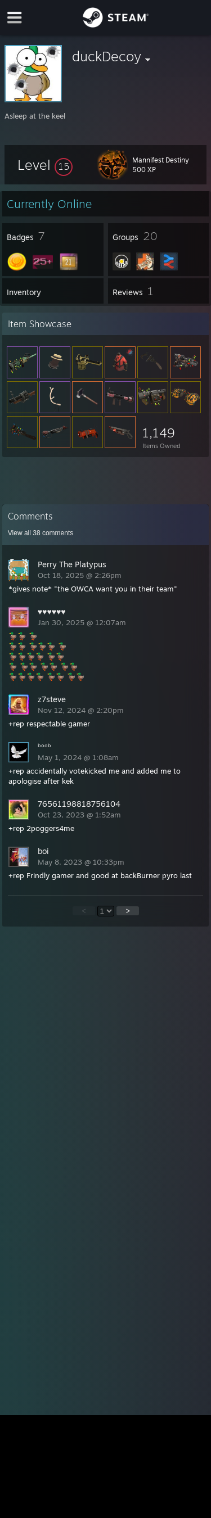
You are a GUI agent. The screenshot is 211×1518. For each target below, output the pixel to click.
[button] (45, 164)
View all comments (41, 533)
